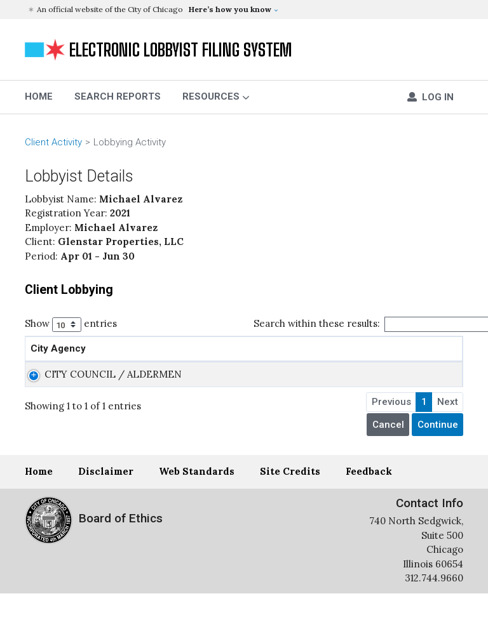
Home (39, 500)
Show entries (71, 324)
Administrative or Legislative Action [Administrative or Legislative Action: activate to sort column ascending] (228, 356)
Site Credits (290, 500)
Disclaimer (105, 500)
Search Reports (117, 96)
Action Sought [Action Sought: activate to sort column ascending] (350, 363)
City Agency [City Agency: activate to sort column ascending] (58, 363)
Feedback (369, 500)
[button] (245, 9)
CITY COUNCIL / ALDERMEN (70, 395)
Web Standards (196, 500)
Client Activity (53, 142)
